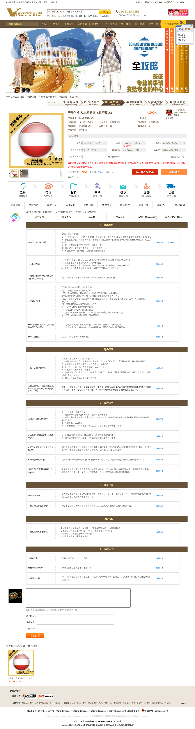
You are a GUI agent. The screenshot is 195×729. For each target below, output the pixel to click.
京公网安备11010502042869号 (156, 711)
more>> (184, 703)
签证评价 (143, 205)
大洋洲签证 (111, 23)
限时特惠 (140, 23)
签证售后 (182, 40)
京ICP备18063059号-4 (101, 711)
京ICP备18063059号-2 (65, 711)
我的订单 (148, 2)
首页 (43, 23)
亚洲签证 (55, 23)
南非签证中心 (157, 703)
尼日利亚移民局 (68, 703)
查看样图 (159, 242)
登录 (46, 2)
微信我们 (170, 2)
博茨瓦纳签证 (108, 725)
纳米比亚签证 (86, 725)
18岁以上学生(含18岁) (146, 217)
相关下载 (52, 205)
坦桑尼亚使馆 (27, 703)
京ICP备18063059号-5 (119, 711)
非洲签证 (69, 23)
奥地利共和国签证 (58, 97)
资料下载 (153, 23)
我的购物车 (173, 23)
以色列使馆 (103, 703)
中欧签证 (43, 97)
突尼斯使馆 (92, 703)
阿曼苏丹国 (81, 16)
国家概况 (125, 205)
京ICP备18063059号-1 (46, 711)
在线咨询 (180, 205)
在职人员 (39, 217)
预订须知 (70, 205)
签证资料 (15, 205)
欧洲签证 (96, 23)
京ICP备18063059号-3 (83, 711)
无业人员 (120, 217)
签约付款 (88, 205)
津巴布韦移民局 (41, 703)
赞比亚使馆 (81, 703)
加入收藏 (180, 2)
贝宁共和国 (93, 16)
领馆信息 (107, 205)
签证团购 (126, 23)
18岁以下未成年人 (173, 217)
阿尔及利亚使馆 (143, 703)
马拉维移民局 (115, 703)
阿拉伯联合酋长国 (66, 16)
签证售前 (182, 35)
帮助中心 (139, 2)
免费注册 (54, 2)
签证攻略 (158, 2)
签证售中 (182, 37)
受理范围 (34, 205)
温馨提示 (162, 205)
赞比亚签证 (129, 725)
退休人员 (66, 217)
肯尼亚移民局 (55, 703)
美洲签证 (82, 23)
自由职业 (93, 217)
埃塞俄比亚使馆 (129, 703)
